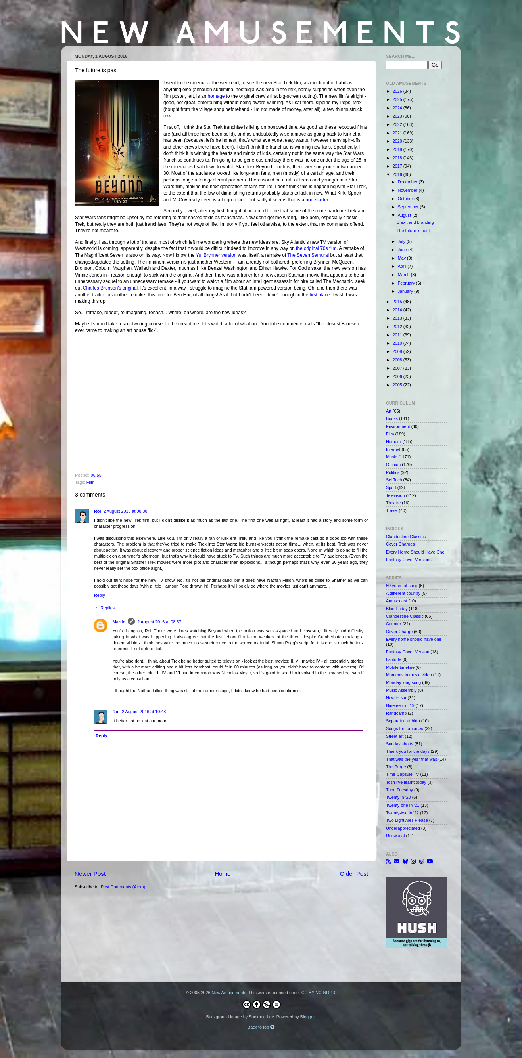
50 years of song (402, 585)
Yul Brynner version (216, 255)
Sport (391, 487)
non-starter (316, 199)
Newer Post (90, 873)
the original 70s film (316, 248)
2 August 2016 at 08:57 (159, 621)
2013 (398, 318)
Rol (97, 511)
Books (392, 418)
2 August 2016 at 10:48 (144, 711)
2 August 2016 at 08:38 (125, 511)
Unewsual (395, 835)
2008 (398, 359)
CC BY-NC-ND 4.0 (318, 992)
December (408, 182)
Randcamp (396, 713)
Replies (107, 608)
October (406, 198)
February (407, 283)
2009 (398, 351)
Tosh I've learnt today (406, 782)
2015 (398, 301)
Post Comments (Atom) (123, 886)
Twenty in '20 (398, 797)
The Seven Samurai (308, 255)
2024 (398, 107)
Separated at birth (403, 720)
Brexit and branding (415, 222)
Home (222, 873)
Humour (393, 441)
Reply (99, 595)
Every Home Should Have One (415, 552)
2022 (398, 124)
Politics (392, 472)
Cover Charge (399, 631)
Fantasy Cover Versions (409, 559)
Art (389, 411)
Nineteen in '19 (400, 705)
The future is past (413, 230)
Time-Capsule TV (402, 774)
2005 (398, 384)
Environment (398, 426)
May (402, 258)
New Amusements (229, 992)
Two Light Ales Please (407, 820)
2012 (398, 326)
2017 (398, 166)
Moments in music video (409, 674)
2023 (398, 116)
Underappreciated (403, 828)
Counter (393, 623)
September (409, 206)
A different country (403, 593)
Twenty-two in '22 (402, 812)
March (404, 274)
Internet (393, 449)
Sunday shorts (399, 743)
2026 (398, 91)
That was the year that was (411, 759)
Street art (394, 736)
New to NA (396, 697)
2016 (398, 174)
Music (391, 457)
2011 (398, 334)
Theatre (393, 502)
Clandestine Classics (406, 536)
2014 (398, 309)
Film (90, 482)
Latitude (393, 659)
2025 (398, 99)
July (402, 241)
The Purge (396, 766)
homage (216, 96)
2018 (398, 157)
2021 (398, 132)
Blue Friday (397, 608)
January (406, 291)
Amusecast (396, 600)
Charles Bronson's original (110, 288)
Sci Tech (394, 479)
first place (320, 295)
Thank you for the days (408, 751)
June (403, 249)
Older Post (354, 873)
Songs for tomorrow (404, 728)
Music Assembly (401, 690)
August (405, 215)
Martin (119, 621)
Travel (392, 510)
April (403, 266)
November (408, 190)
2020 (398, 141)
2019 (398, 149)
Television (395, 495)
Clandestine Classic (405, 616)
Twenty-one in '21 (402, 805)
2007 (398, 368)
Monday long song (403, 682)
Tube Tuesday (399, 789)
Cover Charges (400, 544)
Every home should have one (413, 639)
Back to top (261, 1027)
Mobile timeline (400, 667)
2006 (398, 376)
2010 (398, 343)
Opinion (393, 464)
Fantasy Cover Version (407, 651)
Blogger (307, 1016)
